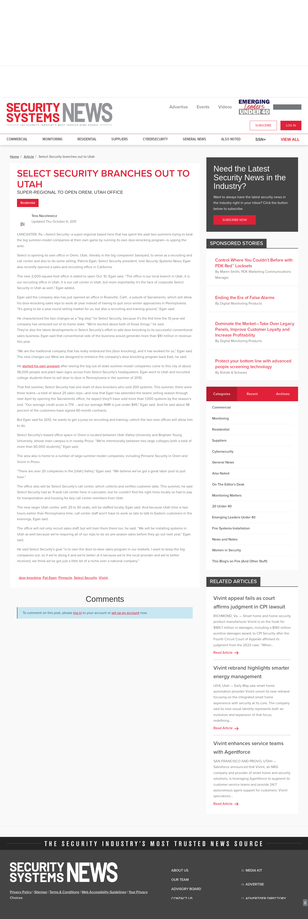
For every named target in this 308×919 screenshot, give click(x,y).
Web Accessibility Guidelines (104, 892)
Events (203, 107)
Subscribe (263, 125)
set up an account (125, 613)
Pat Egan (50, 578)
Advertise (178, 107)
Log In (291, 125)
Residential (87, 139)
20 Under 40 (222, 506)
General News (194, 139)
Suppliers (119, 139)
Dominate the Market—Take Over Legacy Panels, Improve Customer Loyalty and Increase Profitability (254, 329)
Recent (252, 394)
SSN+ (260, 139)
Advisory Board (186, 889)
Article (29, 156)
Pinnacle (65, 578)
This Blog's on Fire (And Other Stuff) (239, 561)
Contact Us (181, 898)
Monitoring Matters (226, 495)
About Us (179, 870)
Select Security (85, 578)
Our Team (180, 880)
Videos (225, 107)
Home (14, 156)
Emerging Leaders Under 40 (234, 517)
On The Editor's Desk (228, 484)
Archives (282, 394)
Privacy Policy (21, 892)
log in (77, 613)
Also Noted (231, 139)
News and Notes (224, 539)
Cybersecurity (155, 139)
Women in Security (226, 550)
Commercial (17, 139)
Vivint (103, 578)
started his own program (41, 366)
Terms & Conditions (64, 892)
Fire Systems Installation (231, 528)
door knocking (30, 578)
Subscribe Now (234, 220)
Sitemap (40, 892)
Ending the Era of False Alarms (244, 297)
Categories (221, 394)
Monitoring (52, 139)
